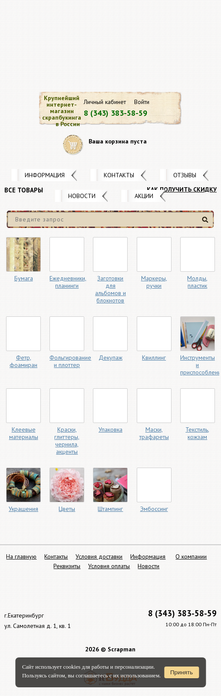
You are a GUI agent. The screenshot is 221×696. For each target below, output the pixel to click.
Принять (181, 672)
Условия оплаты (109, 566)
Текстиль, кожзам (197, 433)
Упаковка (110, 429)
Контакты (119, 175)
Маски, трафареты (154, 433)
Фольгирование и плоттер (70, 361)
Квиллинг (154, 357)
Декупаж (110, 357)
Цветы (67, 509)
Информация (45, 175)
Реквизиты (66, 566)
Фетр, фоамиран (23, 361)
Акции (144, 196)
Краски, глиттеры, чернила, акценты (66, 440)
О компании (191, 556)
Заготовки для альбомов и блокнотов (110, 289)
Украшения (23, 509)
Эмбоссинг (154, 509)
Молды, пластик (197, 281)
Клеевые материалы (23, 433)
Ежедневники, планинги (67, 281)
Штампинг (110, 509)
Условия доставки (99, 556)
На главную (21, 556)
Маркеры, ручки (154, 281)
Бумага (23, 278)
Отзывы (184, 175)
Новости (82, 196)
